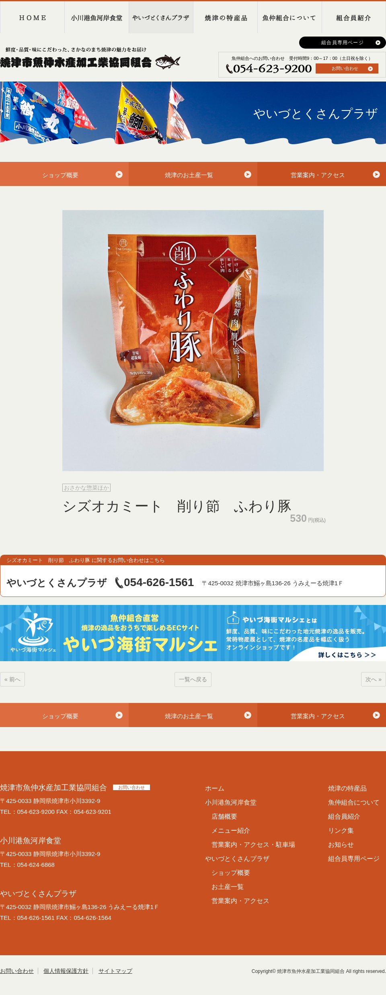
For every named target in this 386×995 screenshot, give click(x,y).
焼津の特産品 (225, 17)
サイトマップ (115, 971)
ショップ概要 (60, 175)
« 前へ (12, 679)
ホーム (214, 788)
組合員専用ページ (342, 42)
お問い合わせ (345, 68)
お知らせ (341, 844)
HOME (32, 17)
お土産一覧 (227, 886)
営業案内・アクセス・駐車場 (253, 844)
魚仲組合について (289, 17)
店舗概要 (224, 816)
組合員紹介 (354, 17)
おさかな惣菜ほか (86, 487)
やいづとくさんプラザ (161, 17)
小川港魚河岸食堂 (96, 17)
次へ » (373, 679)
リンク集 (341, 830)
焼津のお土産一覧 (189, 175)
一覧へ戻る (193, 679)
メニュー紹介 (230, 830)
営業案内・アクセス (318, 175)
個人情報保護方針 (65, 971)
